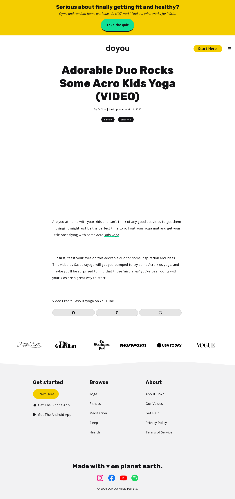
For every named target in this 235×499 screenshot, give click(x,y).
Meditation (98, 413)
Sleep (93, 422)
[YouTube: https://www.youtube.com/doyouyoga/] (123, 478)
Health (94, 432)
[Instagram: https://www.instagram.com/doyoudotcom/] (100, 478)
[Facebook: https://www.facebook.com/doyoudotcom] (112, 478)
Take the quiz (117, 25)
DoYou (102, 109)
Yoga (93, 394)
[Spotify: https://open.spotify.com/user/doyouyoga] (135, 478)
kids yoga (111, 235)
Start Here (46, 394)
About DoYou (156, 394)
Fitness (95, 403)
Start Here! (208, 48)
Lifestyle (126, 119)
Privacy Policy (156, 422)
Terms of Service (159, 432)
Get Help (153, 413)
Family (108, 119)
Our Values (154, 403)
